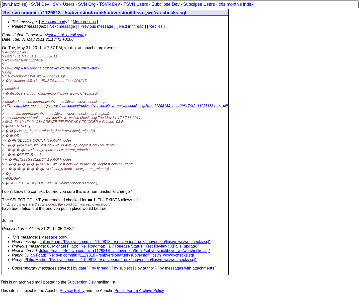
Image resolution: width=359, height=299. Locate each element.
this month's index (236, 4)
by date (79, 270)
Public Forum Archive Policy (139, 293)
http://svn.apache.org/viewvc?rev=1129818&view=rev (56, 68)
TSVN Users (135, 4)
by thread (100, 270)
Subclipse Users (199, 4)
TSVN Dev (109, 4)
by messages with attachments (187, 270)
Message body (54, 22)
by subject (123, 270)
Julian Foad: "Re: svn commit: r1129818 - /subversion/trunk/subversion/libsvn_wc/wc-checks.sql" (125, 244)
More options (84, 22)
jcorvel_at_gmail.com (65, 35)
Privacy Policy (72, 293)
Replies (156, 26)
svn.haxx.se (14, 4)
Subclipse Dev (166, 4)
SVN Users (63, 4)
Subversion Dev (82, 284)
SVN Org (86, 4)
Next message (62, 26)
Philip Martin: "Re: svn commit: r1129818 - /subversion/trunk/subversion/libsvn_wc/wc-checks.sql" (110, 262)
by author (145, 270)
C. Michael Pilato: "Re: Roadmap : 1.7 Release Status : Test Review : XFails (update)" (123, 248)
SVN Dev (40, 4)
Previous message (97, 26)
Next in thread (131, 26)
